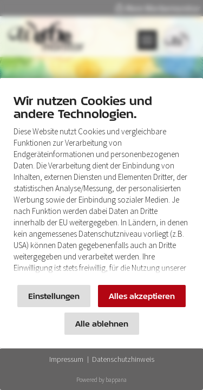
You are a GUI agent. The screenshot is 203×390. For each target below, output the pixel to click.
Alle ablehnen (101, 323)
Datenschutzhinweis (123, 359)
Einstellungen (54, 296)
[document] (101, 187)
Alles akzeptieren (142, 296)
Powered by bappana (101, 380)
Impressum (66, 359)
